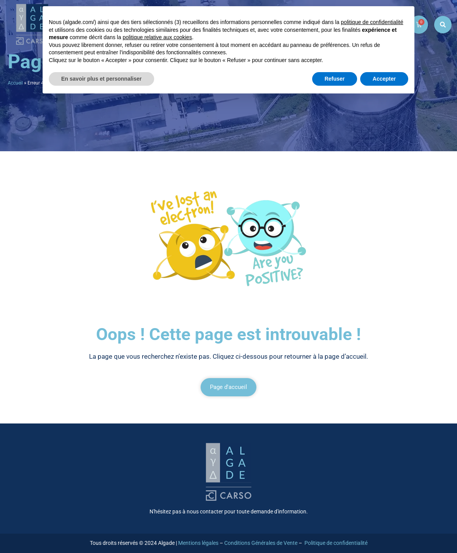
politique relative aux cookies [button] (157, 37)
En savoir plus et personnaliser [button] (101, 79)
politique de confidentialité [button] (372, 22)
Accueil (15, 83)
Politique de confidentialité (336, 543)
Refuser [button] (335, 79)
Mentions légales (198, 543)
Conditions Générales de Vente (260, 543)
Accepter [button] (384, 79)
